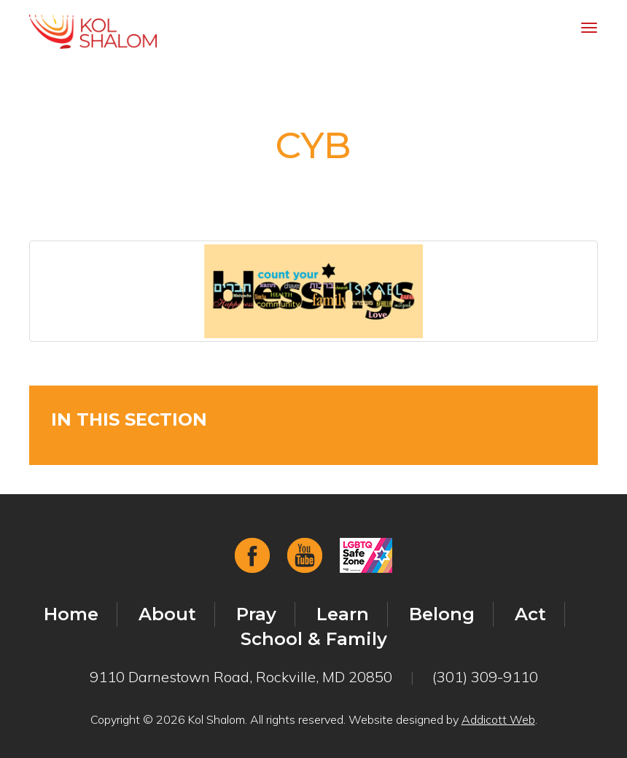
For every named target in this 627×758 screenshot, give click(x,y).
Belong (442, 614)
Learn (342, 614)
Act (530, 614)
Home (71, 614)
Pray (256, 614)
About (167, 614)
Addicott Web (498, 719)
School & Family (314, 638)
